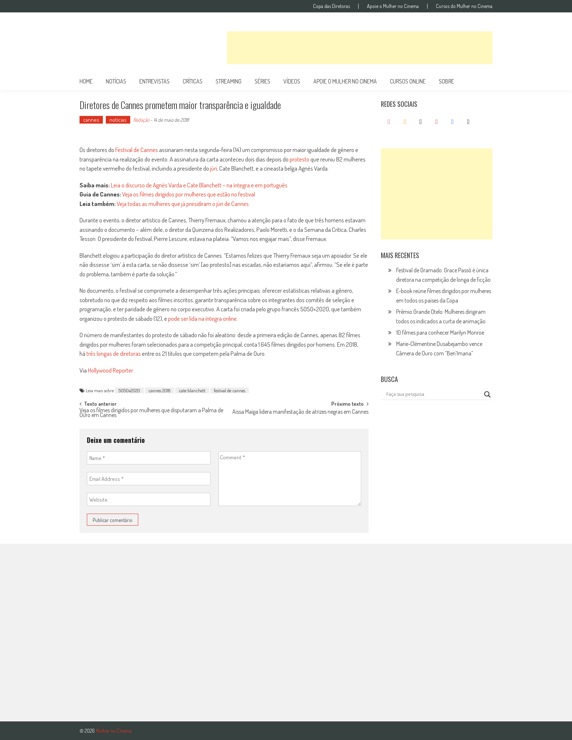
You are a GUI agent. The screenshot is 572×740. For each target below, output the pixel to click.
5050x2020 (129, 390)
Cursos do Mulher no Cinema (464, 6)
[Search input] (433, 394)
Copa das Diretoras (331, 6)
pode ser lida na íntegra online (202, 318)
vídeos (291, 81)
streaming (228, 81)
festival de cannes (229, 390)
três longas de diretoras (113, 353)
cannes (91, 119)
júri (213, 168)
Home (86, 81)
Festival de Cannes (136, 149)
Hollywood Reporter (110, 370)
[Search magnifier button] (487, 394)
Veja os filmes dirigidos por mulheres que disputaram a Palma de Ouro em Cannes (151, 413)
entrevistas (154, 81)
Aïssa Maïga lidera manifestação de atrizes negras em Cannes (300, 412)
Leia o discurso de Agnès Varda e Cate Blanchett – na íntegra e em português (199, 185)
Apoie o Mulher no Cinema (393, 6)
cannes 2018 (159, 390)
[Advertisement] (359, 47)
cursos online (408, 81)
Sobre (446, 81)
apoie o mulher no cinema (345, 81)
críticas (192, 81)
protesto (299, 159)
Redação (141, 120)
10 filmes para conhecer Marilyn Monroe (440, 332)
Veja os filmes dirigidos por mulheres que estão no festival (188, 194)
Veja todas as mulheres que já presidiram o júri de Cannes (183, 203)
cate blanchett (192, 390)
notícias (116, 81)
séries (262, 81)
